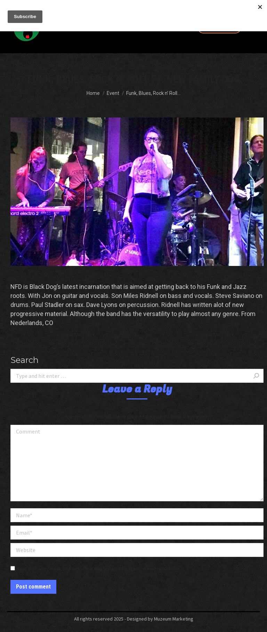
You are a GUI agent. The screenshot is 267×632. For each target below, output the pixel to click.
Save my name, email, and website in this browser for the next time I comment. (98, 569)
